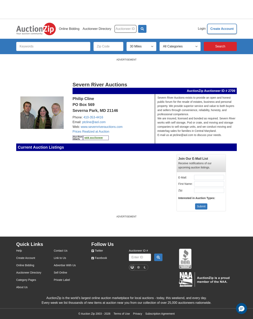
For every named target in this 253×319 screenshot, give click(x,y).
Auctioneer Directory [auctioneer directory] (28, 272)
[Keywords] (53, 46)
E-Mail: (183, 177)
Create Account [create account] (25, 258)
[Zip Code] (108, 46)
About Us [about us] (22, 287)
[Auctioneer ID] (125, 29)
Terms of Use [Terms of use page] (122, 313)
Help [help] (19, 250)
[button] (142, 29)
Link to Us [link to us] (60, 258)
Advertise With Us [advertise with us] (65, 265)
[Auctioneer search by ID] (158, 257)
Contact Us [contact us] (60, 250)
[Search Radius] (141, 46)
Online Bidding (69, 28)
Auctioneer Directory (97, 28)
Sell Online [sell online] (60, 272)
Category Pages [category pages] (26, 279)
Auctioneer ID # (138, 250)
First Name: (185, 183)
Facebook (99, 258)
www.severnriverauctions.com (102, 126)
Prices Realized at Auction (91, 131)
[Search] (220, 46)
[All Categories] (180, 46)
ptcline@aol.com (94, 122)
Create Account (222, 28)
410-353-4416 (93, 117)
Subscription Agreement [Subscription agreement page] (160, 313)
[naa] (204, 279)
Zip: (181, 190)
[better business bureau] (185, 259)
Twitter (97, 250)
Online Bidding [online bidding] (25, 265)
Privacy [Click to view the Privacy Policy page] (137, 313)
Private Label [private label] (62, 279)
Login (202, 28)
